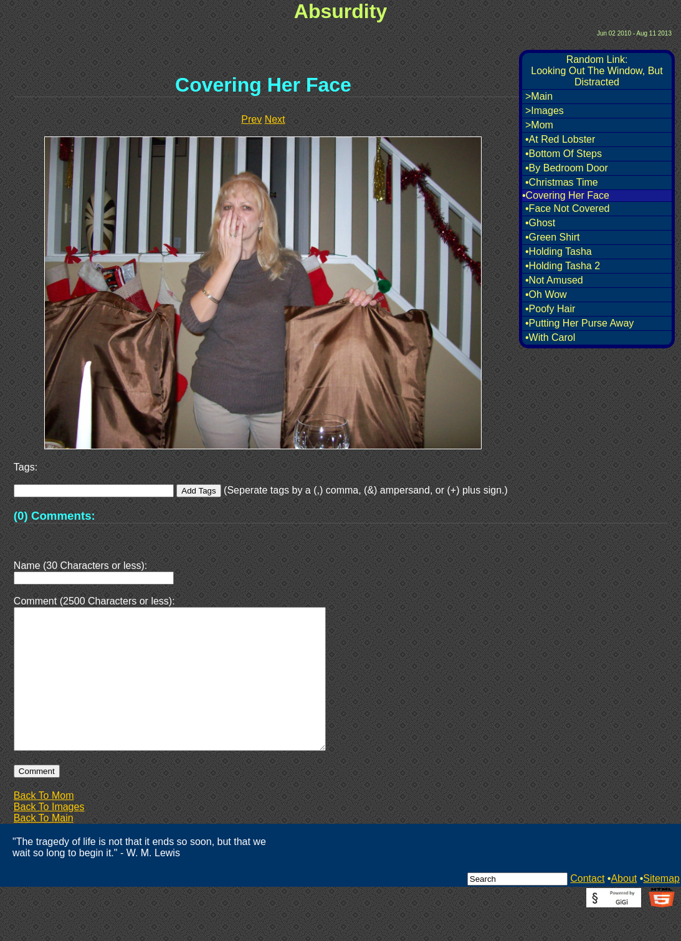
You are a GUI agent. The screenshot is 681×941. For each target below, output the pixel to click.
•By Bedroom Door (566, 168)
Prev (251, 119)
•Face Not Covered (567, 208)
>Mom (539, 125)
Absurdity (340, 11)
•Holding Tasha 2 (562, 265)
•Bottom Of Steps (563, 153)
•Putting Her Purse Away (579, 323)
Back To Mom (44, 825)
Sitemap (661, 908)
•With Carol (550, 337)
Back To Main (44, 848)
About (624, 908)
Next (275, 119)
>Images (544, 110)
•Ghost (540, 222)
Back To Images (49, 836)
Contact (587, 908)
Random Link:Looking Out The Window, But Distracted (596, 70)
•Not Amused (554, 280)
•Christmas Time (561, 182)
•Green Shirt (552, 237)
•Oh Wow (546, 294)
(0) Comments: (54, 515)
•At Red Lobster (560, 139)
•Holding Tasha (558, 251)
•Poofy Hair (550, 308)
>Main (539, 96)
